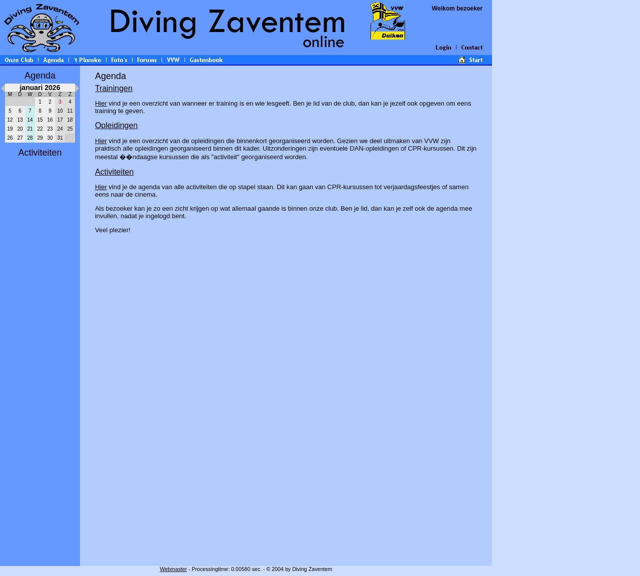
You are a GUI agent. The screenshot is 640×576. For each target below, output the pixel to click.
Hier (101, 103)
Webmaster (173, 569)
